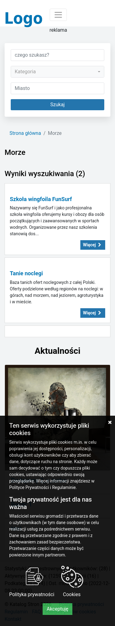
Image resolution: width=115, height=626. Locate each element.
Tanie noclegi (26, 273)
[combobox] (57, 71)
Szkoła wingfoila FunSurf (41, 199)
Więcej (93, 244)
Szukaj (57, 104)
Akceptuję (57, 609)
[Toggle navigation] (58, 15)
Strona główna (25, 133)
